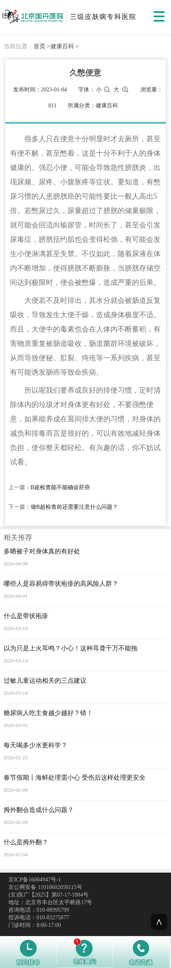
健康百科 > (64, 46)
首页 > (41, 46)
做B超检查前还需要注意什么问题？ (74, 507)
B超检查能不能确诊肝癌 (60, 487)
